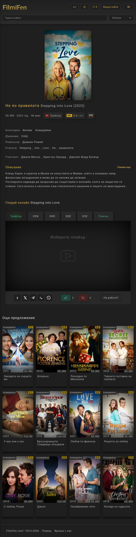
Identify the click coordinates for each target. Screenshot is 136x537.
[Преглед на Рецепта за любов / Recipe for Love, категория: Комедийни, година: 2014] (118, 421)
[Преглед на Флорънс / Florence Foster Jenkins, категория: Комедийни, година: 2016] (51, 356)
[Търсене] (54, 18)
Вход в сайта (110, 6)
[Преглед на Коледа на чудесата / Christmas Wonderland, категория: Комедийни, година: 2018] (118, 486)
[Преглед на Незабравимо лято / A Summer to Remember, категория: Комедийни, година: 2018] (84, 486)
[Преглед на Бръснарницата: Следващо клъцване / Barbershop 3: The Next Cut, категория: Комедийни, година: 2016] (51, 421)
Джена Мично (30, 156)
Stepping (25, 147)
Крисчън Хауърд (55, 156)
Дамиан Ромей (32, 142)
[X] (25, 298)
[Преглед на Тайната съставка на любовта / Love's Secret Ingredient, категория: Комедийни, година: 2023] (118, 356)
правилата (66, 147)
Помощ (46, 530)
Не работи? (111, 297)
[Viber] (41, 298)
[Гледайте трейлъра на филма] (53, 115)
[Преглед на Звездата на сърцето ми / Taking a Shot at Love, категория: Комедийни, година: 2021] (17, 356)
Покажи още (124, 167)
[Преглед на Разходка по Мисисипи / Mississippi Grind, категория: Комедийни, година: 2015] (84, 356)
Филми (27, 130)
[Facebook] (17, 298)
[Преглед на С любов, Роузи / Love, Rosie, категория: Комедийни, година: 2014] (17, 486)
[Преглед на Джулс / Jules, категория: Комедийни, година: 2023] (51, 486)
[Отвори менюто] (129, 7)
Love (46, 147)
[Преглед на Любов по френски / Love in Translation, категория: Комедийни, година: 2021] (84, 421)
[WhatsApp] (49, 298)
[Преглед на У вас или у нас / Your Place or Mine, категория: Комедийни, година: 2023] (17, 421)
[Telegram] (33, 298)
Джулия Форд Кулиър (84, 156)
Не (54, 147)
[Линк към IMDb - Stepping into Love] (75, 115)
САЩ (24, 136)
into (37, 147)
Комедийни (43, 130)
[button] (74, 7)
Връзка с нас (63, 530)
